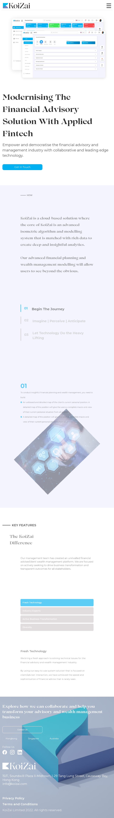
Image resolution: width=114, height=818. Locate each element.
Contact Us (22, 730)
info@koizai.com (14, 784)
